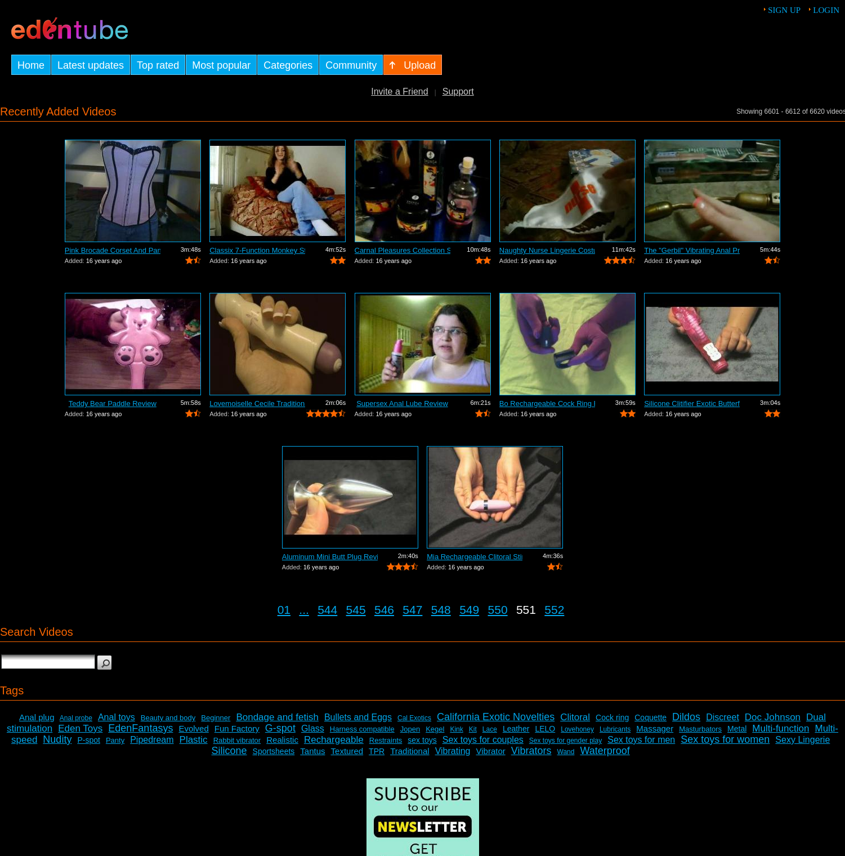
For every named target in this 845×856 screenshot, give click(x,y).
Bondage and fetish (277, 717)
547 (412, 609)
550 (498, 609)
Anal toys (116, 717)
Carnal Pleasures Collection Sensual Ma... (402, 250)
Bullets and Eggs (358, 717)
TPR (377, 751)
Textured (347, 751)
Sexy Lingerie (802, 739)
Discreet (722, 717)
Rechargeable (334, 739)
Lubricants (615, 729)
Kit (473, 729)
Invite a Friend (399, 91)
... (304, 609)
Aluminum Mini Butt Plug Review (330, 556)
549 (469, 609)
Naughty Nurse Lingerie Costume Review (547, 250)
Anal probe (76, 718)
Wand (566, 752)
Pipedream (151, 739)
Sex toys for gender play (565, 740)
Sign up (784, 10)
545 (356, 609)
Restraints (386, 740)
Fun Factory (237, 728)
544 (327, 609)
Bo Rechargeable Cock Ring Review (547, 403)
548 (441, 609)
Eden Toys (80, 728)
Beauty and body (168, 718)
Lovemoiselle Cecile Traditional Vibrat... (257, 403)
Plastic (194, 739)
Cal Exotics (414, 718)
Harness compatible (362, 729)
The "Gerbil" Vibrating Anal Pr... (692, 250)
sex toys (422, 739)
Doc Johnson (773, 717)
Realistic (282, 739)
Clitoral (575, 717)
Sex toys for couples (483, 739)
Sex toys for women (725, 739)
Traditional (409, 751)
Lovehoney (577, 729)
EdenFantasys (140, 728)
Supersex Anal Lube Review (402, 403)
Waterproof (604, 750)
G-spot (280, 728)
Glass (312, 728)
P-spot (88, 739)
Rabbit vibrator (237, 740)
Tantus (312, 751)
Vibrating (453, 751)
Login (826, 10)
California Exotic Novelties (496, 717)
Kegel (435, 729)
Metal (736, 728)
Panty (115, 740)
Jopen (410, 729)
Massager (654, 728)
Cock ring (612, 717)
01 (284, 609)
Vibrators (531, 750)
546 (384, 609)
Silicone (229, 750)
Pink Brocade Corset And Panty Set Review (112, 250)
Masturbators (700, 729)
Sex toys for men (641, 739)
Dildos (686, 717)
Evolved (193, 728)
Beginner (215, 718)
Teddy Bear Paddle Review (113, 403)
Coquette (650, 717)
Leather (516, 728)
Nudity (57, 739)
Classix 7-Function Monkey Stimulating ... (257, 250)
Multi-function (780, 728)
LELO (545, 728)
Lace (489, 729)
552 (554, 609)
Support (458, 91)
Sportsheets (274, 751)
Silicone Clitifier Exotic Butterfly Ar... (692, 403)
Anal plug (37, 717)
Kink (456, 729)
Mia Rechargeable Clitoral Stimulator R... (474, 556)
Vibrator (491, 751)
